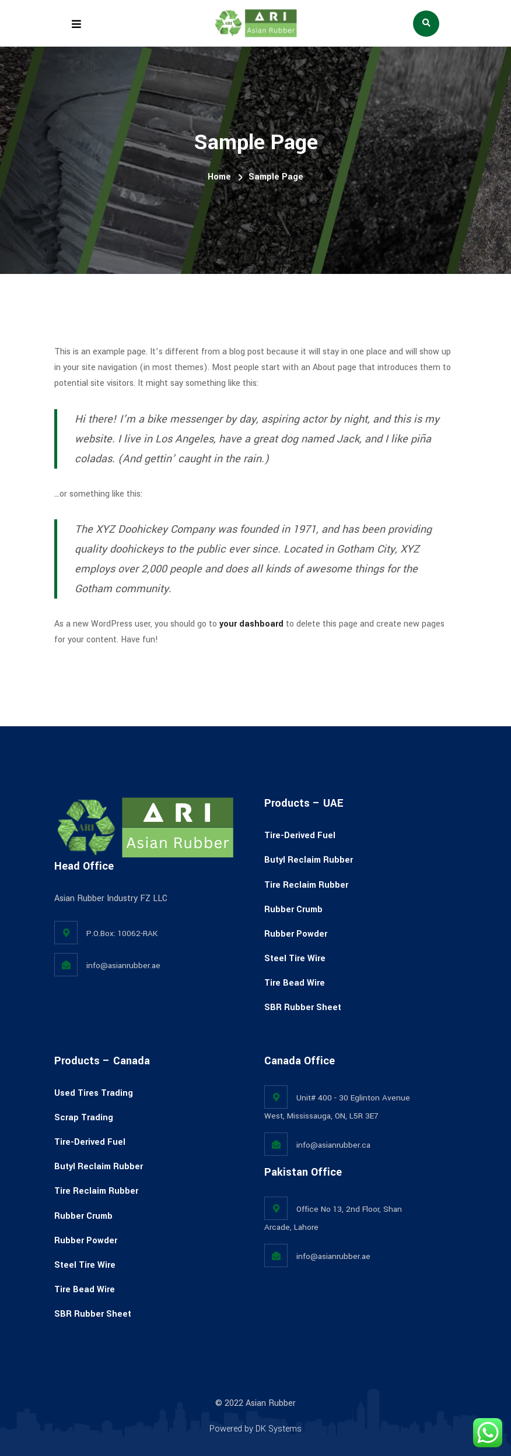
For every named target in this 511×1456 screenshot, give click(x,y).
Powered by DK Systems (255, 1429)
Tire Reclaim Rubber (306, 885)
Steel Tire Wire (295, 958)
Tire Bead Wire (294, 983)
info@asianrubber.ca (333, 1145)
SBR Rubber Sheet (302, 1007)
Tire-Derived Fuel (299, 835)
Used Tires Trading (93, 1093)
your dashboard (251, 624)
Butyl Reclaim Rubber (308, 860)
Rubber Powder (295, 934)
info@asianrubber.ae (123, 965)
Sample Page (276, 177)
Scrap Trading (83, 1118)
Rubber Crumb (293, 909)
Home (219, 177)
